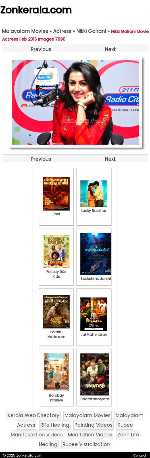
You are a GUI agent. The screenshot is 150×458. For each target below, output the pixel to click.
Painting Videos (93, 425)
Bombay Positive (56, 395)
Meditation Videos (90, 434)
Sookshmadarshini (97, 276)
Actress (62, 31)
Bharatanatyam (94, 396)
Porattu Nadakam (56, 332)
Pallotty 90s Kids (56, 272)
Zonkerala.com (36, 10)
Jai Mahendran (93, 332)
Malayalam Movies (25, 31)
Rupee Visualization (86, 444)
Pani (56, 211)
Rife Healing (54, 425)
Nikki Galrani (91, 31)
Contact (139, 455)
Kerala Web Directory (33, 415)
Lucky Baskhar (93, 208)
